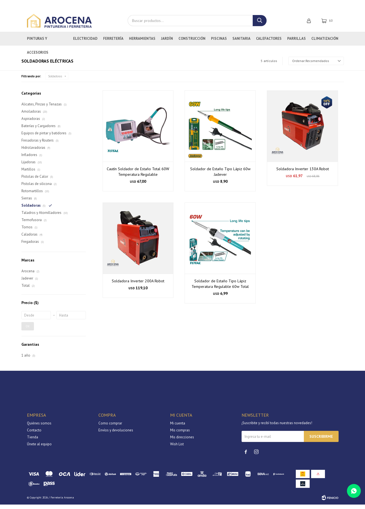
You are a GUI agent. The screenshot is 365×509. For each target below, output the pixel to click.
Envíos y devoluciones (115, 434)
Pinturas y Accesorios (37, 45)
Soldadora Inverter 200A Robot (138, 285)
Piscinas (219, 43)
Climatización (324, 43)
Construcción (191, 43)
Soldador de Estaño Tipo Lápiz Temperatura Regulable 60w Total (220, 288)
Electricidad (85, 43)
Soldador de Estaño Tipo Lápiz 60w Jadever (220, 176)
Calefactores (269, 43)
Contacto (34, 434)
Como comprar (110, 427)
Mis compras (180, 434)
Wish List (177, 448)
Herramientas (142, 43)
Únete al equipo (39, 448)
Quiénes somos (39, 427)
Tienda (32, 441)
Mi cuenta (177, 427)
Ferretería (113, 43)
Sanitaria (241, 43)
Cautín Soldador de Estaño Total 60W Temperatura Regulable (138, 176)
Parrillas (296, 43)
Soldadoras (55, 81)
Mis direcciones (182, 441)
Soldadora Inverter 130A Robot (302, 173)
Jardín (167, 43)
